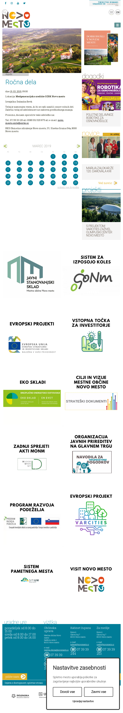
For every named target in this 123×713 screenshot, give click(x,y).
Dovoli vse (67, 692)
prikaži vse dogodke (68, 187)
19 (19, 176)
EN (118, 12)
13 (30, 169)
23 (64, 176)
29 (53, 182)
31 (75, 182)
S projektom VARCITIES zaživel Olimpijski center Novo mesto (99, 230)
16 (64, 169)
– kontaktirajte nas (105, 3)
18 (8, 176)
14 (41, 169)
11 (8, 169)
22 (53, 176)
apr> (78, 146)
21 (41, 176)
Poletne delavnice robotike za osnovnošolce (99, 118)
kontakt (111, 12)
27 (30, 182)
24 (75, 176)
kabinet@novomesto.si (79, 644)
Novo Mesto (23, 20)
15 (53, 169)
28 (41, 182)
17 (75, 169)
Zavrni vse (98, 692)
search (5, 12)
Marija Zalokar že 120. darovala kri (99, 169)
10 (75, 162)
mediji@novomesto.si (105, 644)
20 (30, 176)
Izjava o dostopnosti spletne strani (24, 682)
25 (8, 182)
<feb (5, 146)
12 (19, 169)
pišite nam (15, 676)
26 (19, 182)
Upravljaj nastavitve (83, 701)
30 (64, 182)
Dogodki (8, 74)
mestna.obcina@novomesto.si (56, 650)
